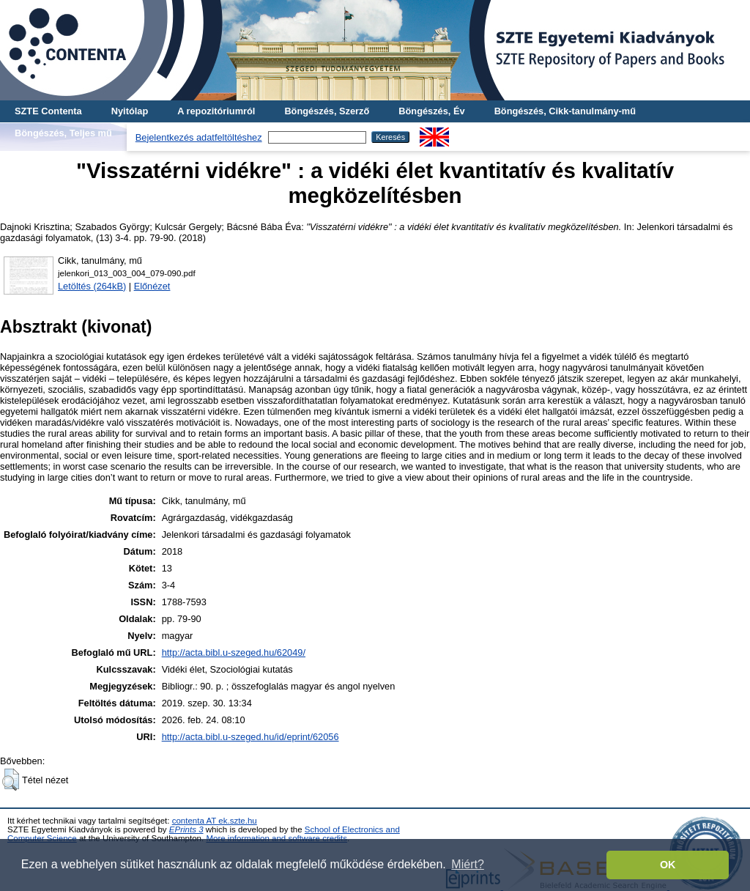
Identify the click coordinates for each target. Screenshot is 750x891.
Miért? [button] (467, 864)
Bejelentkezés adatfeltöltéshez (198, 137)
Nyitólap (129, 111)
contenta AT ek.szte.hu (214, 820)
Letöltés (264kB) (92, 286)
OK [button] (668, 864)
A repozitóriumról (216, 111)
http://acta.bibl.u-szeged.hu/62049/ (233, 652)
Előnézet (152, 286)
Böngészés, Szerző (326, 111)
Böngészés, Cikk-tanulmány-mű (565, 111)
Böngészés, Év (431, 111)
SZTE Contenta (48, 111)
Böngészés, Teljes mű (63, 132)
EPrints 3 (186, 829)
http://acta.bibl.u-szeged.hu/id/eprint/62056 (250, 736)
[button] (10, 780)
